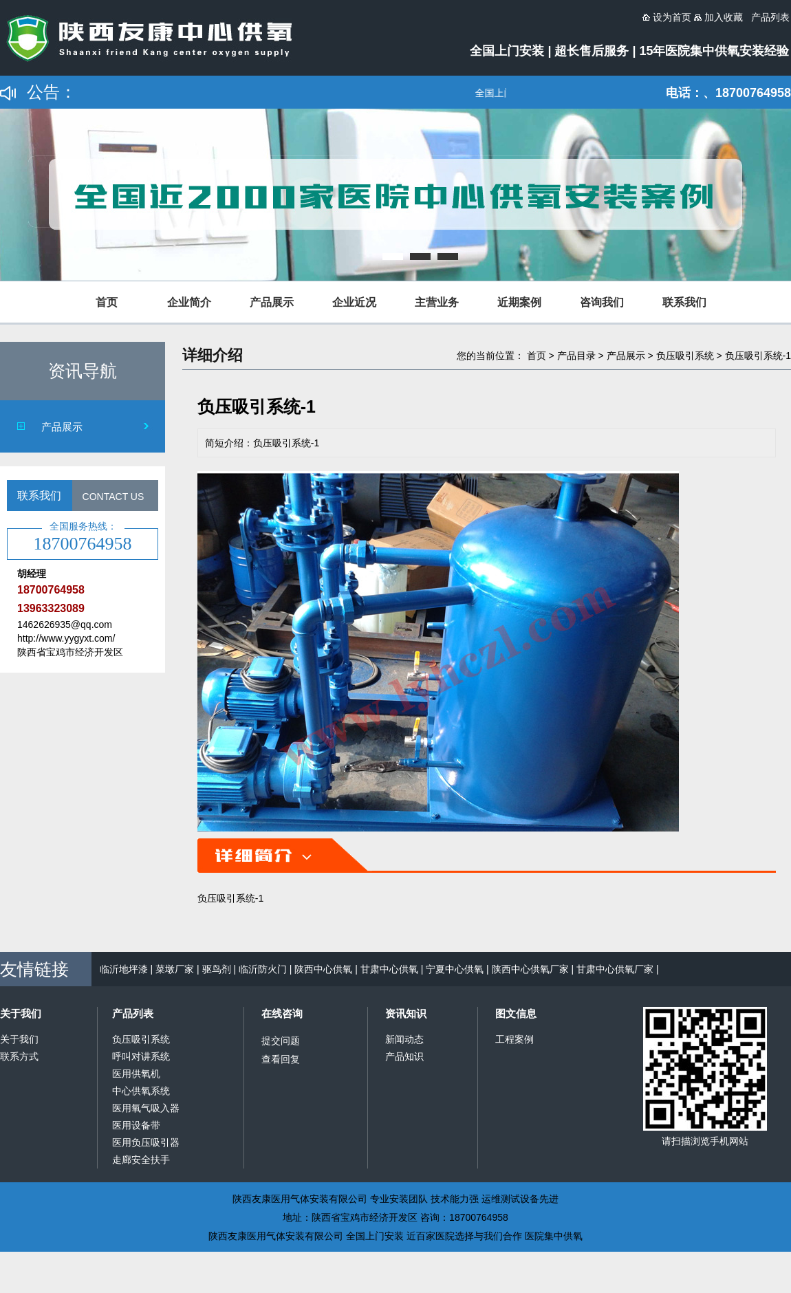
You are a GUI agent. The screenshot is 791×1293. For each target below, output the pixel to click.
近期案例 (519, 302)
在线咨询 (282, 1013)
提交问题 (280, 1040)
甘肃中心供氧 (389, 969)
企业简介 (189, 302)
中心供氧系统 (141, 1090)
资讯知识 (405, 1013)
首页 (107, 302)
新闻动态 (404, 1039)
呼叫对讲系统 (141, 1056)
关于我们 (20, 1013)
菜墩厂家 (174, 969)
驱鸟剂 (216, 969)
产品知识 (404, 1056)
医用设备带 (136, 1125)
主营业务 (437, 302)
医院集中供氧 (554, 1235)
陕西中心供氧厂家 (530, 969)
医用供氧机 (136, 1073)
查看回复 (280, 1059)
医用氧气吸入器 (146, 1107)
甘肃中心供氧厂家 (614, 969)
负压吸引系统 (685, 355)
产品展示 (272, 302)
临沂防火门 (263, 969)
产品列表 (132, 1013)
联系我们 (684, 302)
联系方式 (19, 1056)
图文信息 (516, 1013)
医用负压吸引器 (146, 1142)
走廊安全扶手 (141, 1159)
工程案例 (514, 1039)
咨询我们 (602, 302)
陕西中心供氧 (323, 969)
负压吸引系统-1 (758, 355)
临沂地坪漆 (124, 969)
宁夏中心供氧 (455, 969)
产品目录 (576, 355)
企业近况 (354, 302)
